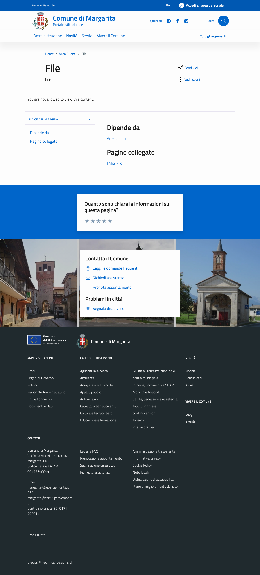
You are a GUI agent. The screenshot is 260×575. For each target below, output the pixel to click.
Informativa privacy (147, 458)
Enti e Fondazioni (39, 399)
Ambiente (87, 378)
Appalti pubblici (91, 392)
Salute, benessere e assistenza (155, 399)
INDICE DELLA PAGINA (59, 119)
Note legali (141, 472)
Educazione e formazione (98, 420)
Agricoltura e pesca (94, 371)
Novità (71, 36)
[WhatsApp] (184, 20)
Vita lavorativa (143, 427)
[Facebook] (175, 20)
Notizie (190, 371)
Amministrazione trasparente (154, 451)
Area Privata (36, 534)
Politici (32, 385)
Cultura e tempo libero (96, 413)
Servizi (87, 36)
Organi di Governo (40, 378)
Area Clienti (116, 138)
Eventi (190, 421)
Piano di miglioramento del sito (155, 486)
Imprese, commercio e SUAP (153, 385)
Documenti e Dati (40, 406)
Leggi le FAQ (89, 451)
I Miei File (114, 163)
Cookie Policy (142, 465)
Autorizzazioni (90, 399)
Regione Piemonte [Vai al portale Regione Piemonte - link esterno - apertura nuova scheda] (43, 5)
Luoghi (190, 414)
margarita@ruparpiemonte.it (48, 487)
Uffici (31, 371)
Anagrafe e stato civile (96, 385)
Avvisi (189, 385)
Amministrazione (48, 36)
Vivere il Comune (111, 36)
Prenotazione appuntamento (101, 458)
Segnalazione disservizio (97, 465)
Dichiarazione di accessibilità (153, 479)
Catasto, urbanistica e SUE (99, 406)
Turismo (138, 420)
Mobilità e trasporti (146, 392)
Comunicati (193, 378)
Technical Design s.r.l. (57, 562)
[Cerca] (223, 21)
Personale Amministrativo (46, 392)
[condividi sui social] (187, 67)
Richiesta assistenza (95, 472)
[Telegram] (167, 20)
